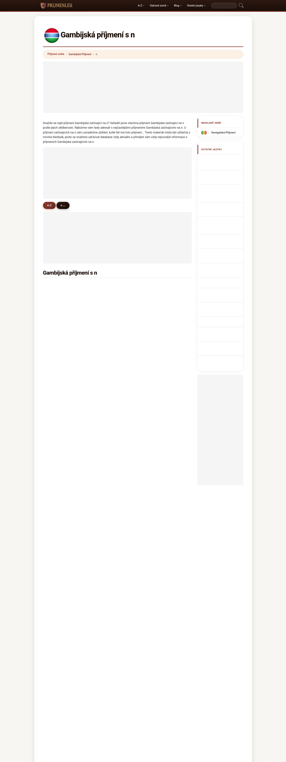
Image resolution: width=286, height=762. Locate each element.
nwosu (107, 321)
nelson (107, 374)
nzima (157, 330)
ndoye (157, 347)
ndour (157, 374)
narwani (108, 383)
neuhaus (58, 518)
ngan (106, 410)
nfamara (159, 419)
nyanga (158, 410)
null (55, 473)
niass (106, 401)
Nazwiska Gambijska (222, 216)
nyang (157, 285)
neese (56, 374)
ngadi (157, 473)
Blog (176, 5)
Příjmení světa (56, 54)
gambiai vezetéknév (222, 247)
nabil (106, 437)
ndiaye (158, 303)
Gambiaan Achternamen (216, 225)
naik (156, 509)
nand (157, 392)
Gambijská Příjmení (80, 54)
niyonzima (59, 527)
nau (55, 392)
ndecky (107, 330)
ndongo (57, 357)
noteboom (109, 473)
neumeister (60, 509)
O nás (117, 729)
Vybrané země (158, 5)
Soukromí (185, 729)
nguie (106, 464)
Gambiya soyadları (221, 272)
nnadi (106, 428)
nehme (158, 428)
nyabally (159, 312)
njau (55, 419)
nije (156, 365)
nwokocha (109, 455)
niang (106, 312)
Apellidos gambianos (222, 159)
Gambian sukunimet (222, 241)
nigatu (158, 464)
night (106, 419)
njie (55, 285)
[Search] (224, 5)
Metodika (100, 729)
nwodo (57, 455)
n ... (64, 205)
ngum (56, 303)
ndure (56, 294)
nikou (157, 518)
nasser (57, 464)
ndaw (106, 518)
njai (156, 294)
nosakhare (109, 491)
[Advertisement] (143, 87)
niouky (57, 365)
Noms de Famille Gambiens (219, 174)
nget (156, 321)
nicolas (158, 491)
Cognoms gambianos (223, 198)
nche (106, 509)
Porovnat (150, 729)
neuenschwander (63, 428)
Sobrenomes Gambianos (217, 208)
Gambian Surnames (222, 166)
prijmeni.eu (143, 715)
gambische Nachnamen (224, 183)
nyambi (57, 482)
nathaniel (109, 500)
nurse (56, 500)
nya (105, 347)
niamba (158, 500)
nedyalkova (161, 482)
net (156, 383)
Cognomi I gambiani (222, 190)
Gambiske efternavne (223, 234)
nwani (106, 392)
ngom (157, 339)
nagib (157, 446)
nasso (56, 330)
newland (108, 357)
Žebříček (133, 729)
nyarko (57, 446)
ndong (107, 303)
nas (55, 347)
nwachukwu (161, 437)
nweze (107, 339)
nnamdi (57, 410)
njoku (56, 383)
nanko (107, 365)
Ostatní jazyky (195, 5)
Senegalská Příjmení (222, 132)
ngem (106, 446)
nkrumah (108, 482)
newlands (160, 357)
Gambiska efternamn (222, 265)
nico (55, 437)
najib (157, 401)
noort (56, 401)
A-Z (140, 5)
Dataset (168, 729)
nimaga (57, 339)
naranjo (57, 491)
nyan (56, 321)
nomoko (159, 455)
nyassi (107, 294)
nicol (56, 312)
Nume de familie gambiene (219, 256)
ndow (106, 285)
